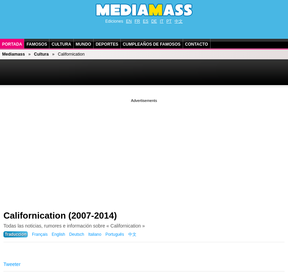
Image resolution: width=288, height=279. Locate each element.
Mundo (83, 44)
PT (168, 21)
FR (137, 21)
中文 (179, 21)
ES (145, 21)
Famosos (36, 44)
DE (154, 21)
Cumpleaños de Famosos (152, 44)
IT (162, 21)
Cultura (61, 44)
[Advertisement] (144, 152)
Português (114, 234)
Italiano (94, 234)
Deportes (107, 44)
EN (129, 21)
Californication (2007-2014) (60, 215)
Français (40, 234)
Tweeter (12, 264)
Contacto (196, 44)
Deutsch (76, 234)
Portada (12, 44)
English (58, 234)
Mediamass (13, 54)
